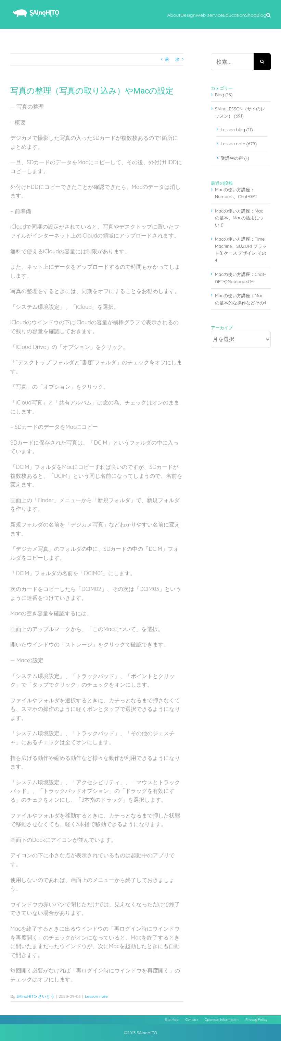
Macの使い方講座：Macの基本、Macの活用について (239, 218)
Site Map (172, 1019)
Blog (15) (224, 94)
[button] (268, 14)
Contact (192, 1019)
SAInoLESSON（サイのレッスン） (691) (240, 112)
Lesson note (96, 996)
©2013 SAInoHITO (140, 1032)
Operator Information (222, 1019)
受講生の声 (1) (235, 158)
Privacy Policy (256, 1019)
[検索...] (232, 61)
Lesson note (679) (239, 143)
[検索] (262, 61)
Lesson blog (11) (237, 129)
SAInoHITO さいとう (35, 996)
